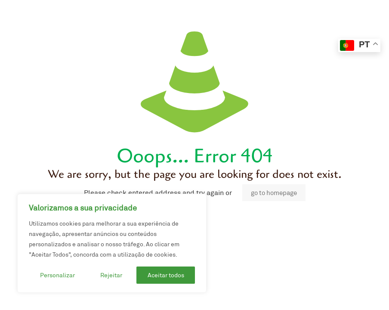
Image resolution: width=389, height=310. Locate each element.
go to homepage (274, 193)
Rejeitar (111, 275)
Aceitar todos (166, 275)
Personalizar (57, 275)
